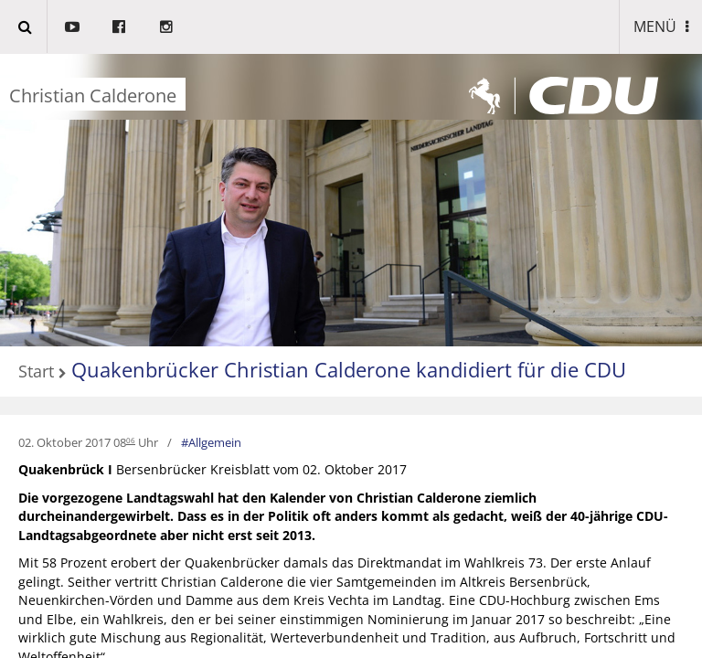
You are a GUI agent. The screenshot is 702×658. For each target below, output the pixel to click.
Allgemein (214, 442)
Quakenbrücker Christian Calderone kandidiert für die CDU (348, 369)
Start (36, 372)
